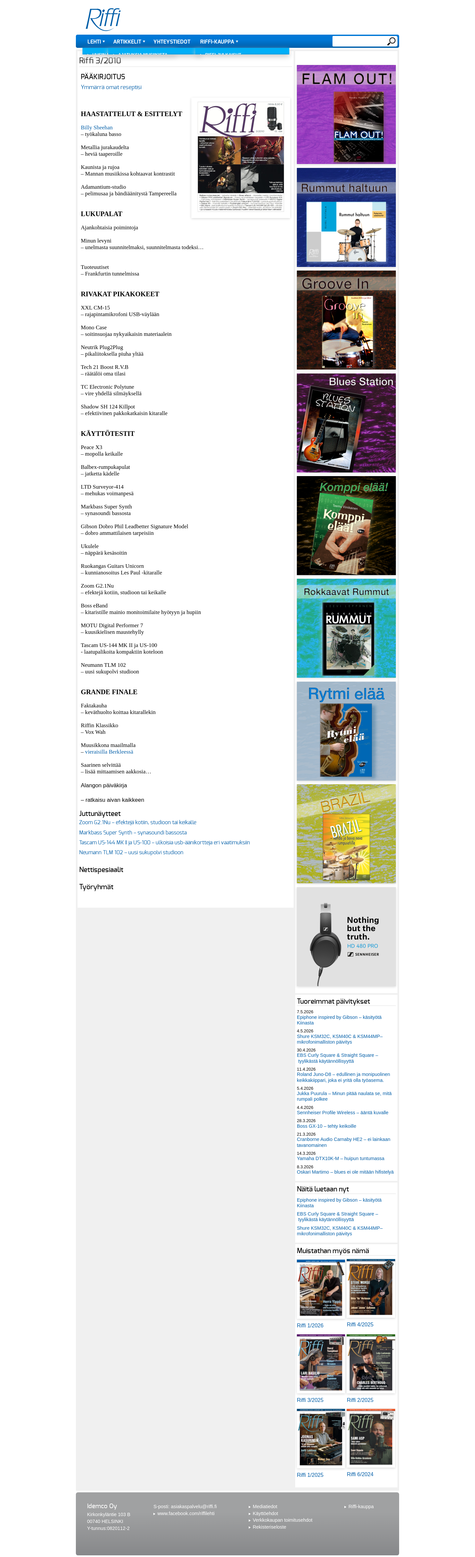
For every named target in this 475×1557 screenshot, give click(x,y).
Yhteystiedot (171, 42)
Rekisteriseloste (269, 1527)
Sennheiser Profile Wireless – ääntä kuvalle (343, 1112)
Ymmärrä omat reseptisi (111, 87)
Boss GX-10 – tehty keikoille (326, 1126)
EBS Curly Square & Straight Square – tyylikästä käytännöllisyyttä (337, 1058)
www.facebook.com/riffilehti (185, 1513)
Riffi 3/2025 (310, 1400)
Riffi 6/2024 (360, 1474)
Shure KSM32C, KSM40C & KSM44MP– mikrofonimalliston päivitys (340, 1039)
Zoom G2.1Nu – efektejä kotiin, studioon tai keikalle (137, 822)
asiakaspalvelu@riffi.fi (194, 1506)
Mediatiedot (265, 1506)
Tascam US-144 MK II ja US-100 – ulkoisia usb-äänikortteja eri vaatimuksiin (164, 842)
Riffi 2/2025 (360, 1400)
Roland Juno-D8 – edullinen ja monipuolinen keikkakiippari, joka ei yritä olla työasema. (343, 1077)
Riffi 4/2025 (360, 1324)
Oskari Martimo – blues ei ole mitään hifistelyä (345, 1172)
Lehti (94, 42)
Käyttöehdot (265, 1513)
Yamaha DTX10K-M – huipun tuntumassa (340, 1158)
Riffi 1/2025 (310, 1475)
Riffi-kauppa (217, 42)
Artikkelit (127, 42)
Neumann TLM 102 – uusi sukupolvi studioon (131, 852)
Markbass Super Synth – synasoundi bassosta (133, 832)
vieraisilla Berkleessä (109, 752)
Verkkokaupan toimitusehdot (282, 1520)
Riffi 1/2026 (310, 1325)
